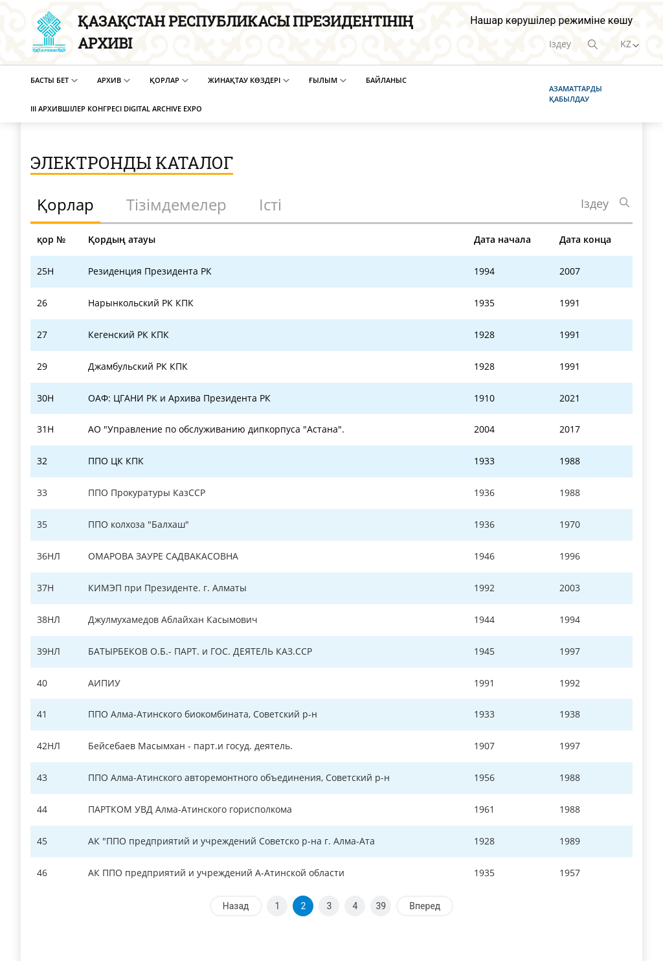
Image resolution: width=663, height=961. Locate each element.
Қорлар (164, 80)
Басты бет (49, 80)
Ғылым (323, 80)
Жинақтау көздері (244, 80)
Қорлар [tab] (65, 204)
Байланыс (386, 80)
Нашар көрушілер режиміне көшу (551, 20)
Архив (109, 80)
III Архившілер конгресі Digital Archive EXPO (116, 108)
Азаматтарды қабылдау (575, 94)
